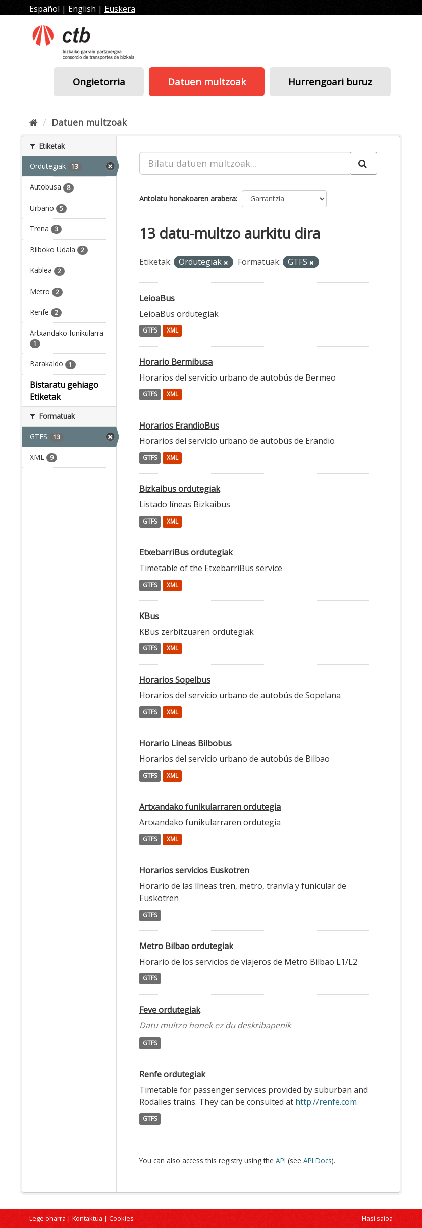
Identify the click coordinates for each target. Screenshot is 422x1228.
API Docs (317, 1160)
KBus (149, 616)
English (82, 8)
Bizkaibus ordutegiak (179, 488)
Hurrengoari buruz (330, 81)
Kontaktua (87, 1218)
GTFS (150, 330)
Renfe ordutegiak (172, 1074)
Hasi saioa (377, 1218)
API (281, 1160)
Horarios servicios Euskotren (194, 870)
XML (172, 330)
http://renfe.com (326, 1101)
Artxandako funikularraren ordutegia (210, 806)
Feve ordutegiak (169, 1009)
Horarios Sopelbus (174, 679)
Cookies (121, 1218)
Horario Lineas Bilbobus (185, 743)
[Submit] (363, 163)
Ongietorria (99, 81)
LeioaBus (157, 298)
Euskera (119, 8)
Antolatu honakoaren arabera (187, 198)
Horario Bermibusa (176, 361)
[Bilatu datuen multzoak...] (244, 163)
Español (44, 8)
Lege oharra (47, 1218)
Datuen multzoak (207, 81)
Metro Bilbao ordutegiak (186, 946)
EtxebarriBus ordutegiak (186, 552)
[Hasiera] (33, 122)
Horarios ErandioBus (179, 425)
